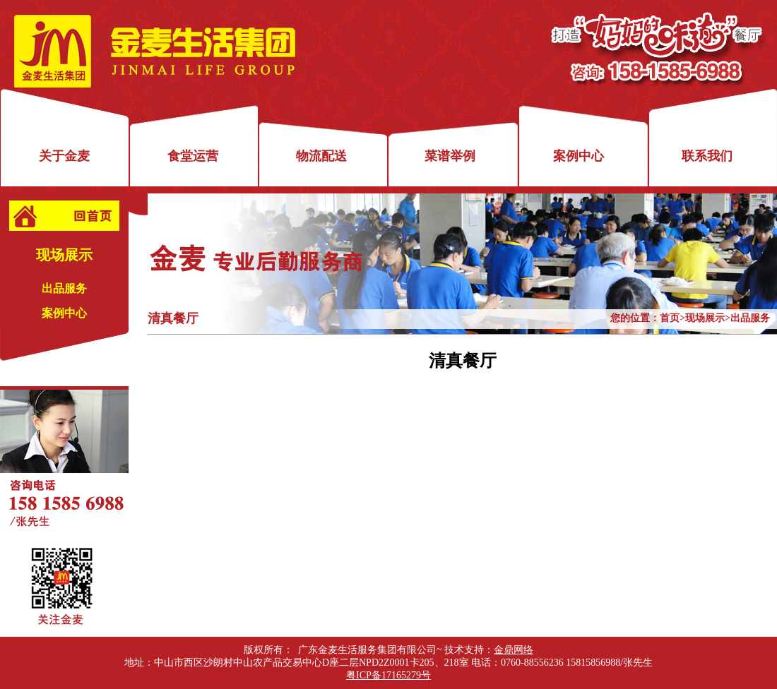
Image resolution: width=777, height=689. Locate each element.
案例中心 (578, 156)
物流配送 (321, 156)
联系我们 (707, 156)
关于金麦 (64, 156)
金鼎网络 (513, 650)
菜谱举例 (450, 156)
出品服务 (64, 288)
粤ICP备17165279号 (388, 675)
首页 (670, 318)
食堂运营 (192, 156)
